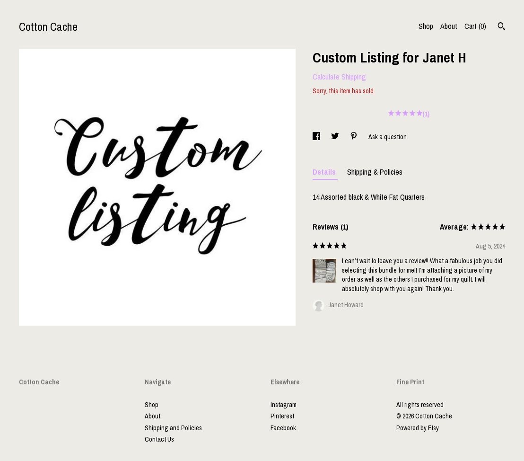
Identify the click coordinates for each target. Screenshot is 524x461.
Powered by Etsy (417, 428)
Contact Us (159, 439)
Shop (426, 26)
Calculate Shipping (339, 76)
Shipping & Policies (374, 172)
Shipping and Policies (173, 428)
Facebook (283, 428)
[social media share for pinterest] (354, 137)
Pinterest (282, 416)
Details (325, 172)
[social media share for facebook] (317, 137)
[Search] (501, 27)
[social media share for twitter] (336, 137)
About (448, 26)
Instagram (284, 404)
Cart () (475, 26)
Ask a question (387, 137)
